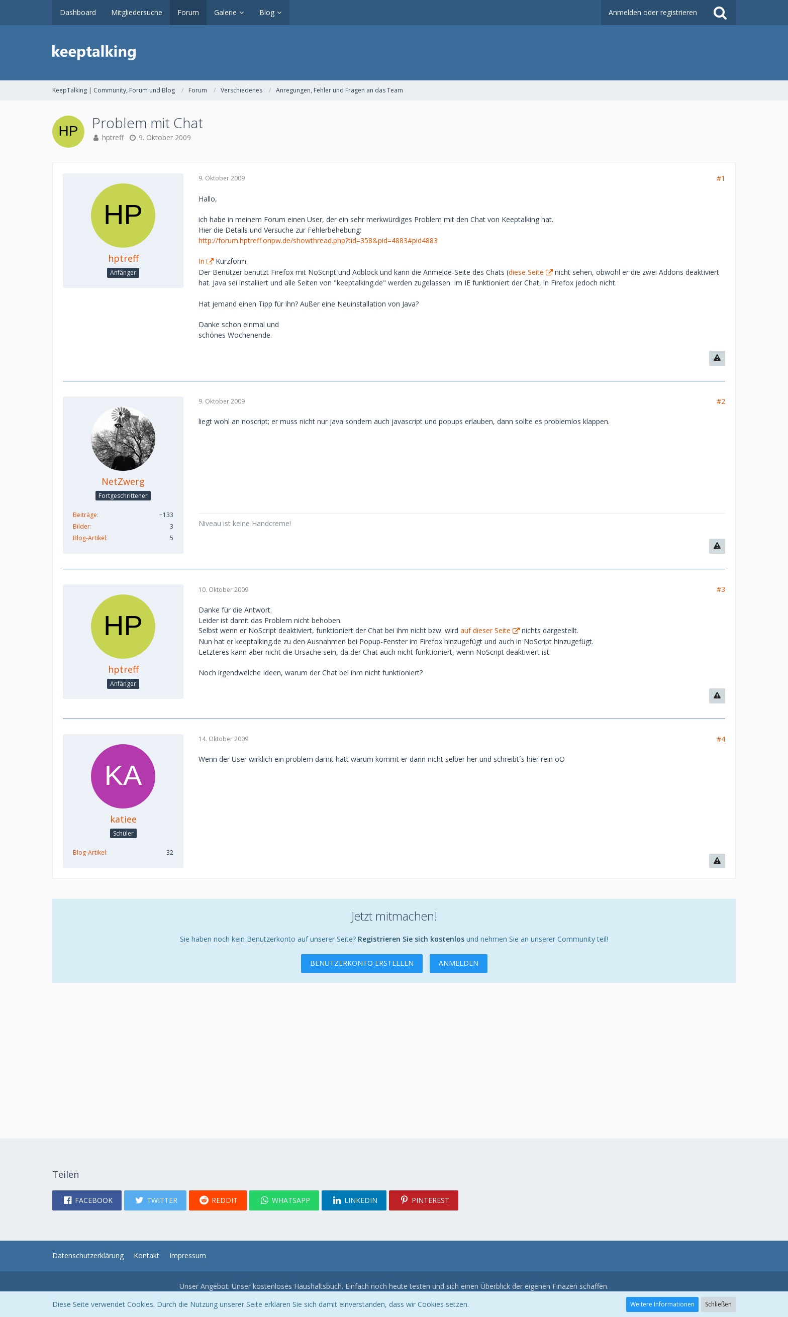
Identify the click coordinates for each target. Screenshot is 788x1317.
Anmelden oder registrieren (653, 12)
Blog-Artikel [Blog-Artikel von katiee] (89, 852)
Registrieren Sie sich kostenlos (411, 939)
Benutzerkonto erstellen (362, 963)
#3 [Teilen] (721, 589)
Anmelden (458, 963)
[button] (87, 1200)
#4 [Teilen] (721, 739)
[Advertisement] (353, 1053)
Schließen (718, 1304)
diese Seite (526, 272)
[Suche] (720, 12)
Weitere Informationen (662, 1304)
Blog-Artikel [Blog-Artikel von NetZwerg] (89, 538)
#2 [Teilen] (721, 401)
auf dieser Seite (485, 630)
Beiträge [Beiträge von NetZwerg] (85, 515)
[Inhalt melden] (717, 358)
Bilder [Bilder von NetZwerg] (81, 526)
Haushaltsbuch (318, 1286)
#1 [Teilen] (721, 178)
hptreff (113, 137)
